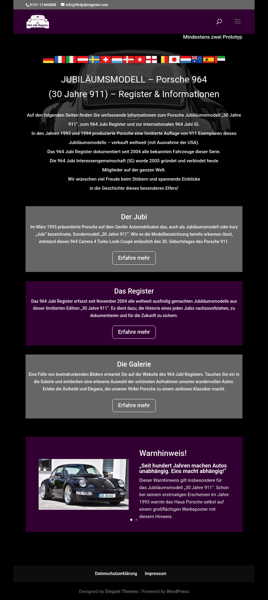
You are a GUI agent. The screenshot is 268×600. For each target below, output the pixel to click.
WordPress (177, 591)
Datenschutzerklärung (116, 573)
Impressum (155, 573)
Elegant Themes (121, 591)
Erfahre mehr (134, 258)
